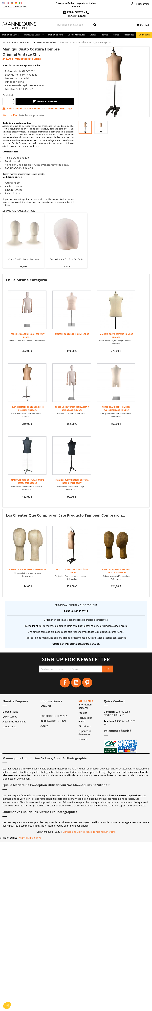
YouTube (76, 682)
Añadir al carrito (44, 101)
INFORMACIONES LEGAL (53, 720)
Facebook (65, 682)
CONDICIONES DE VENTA (54, 715)
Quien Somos (9, 716)
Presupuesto (73, 12)
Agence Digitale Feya (30, 837)
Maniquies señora (11, 34)
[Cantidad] (7, 101)
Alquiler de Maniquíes (14, 721)
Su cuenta (86, 701)
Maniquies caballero (34, 34)
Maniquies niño (55, 34)
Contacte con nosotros (14, 6)
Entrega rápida (10, 711)
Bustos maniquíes (76, 34)
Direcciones (85, 726)
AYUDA (44, 725)
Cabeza (92, 34)
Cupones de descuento (85, 732)
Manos (116, 34)
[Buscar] (77, 24)
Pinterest (87, 682)
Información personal (85, 706)
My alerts (83, 739)
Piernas (104, 34)
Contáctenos (9, 726)
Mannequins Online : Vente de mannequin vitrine (89, 831)
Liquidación (144, 34)
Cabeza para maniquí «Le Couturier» (23, 259)
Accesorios (129, 34)
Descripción (10, 115)
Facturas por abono (85, 719)
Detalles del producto (31, 115)
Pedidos (83, 712)
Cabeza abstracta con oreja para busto (66, 259)
